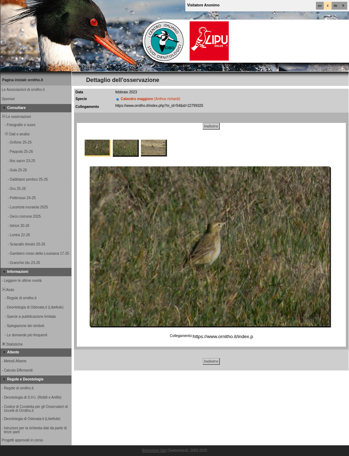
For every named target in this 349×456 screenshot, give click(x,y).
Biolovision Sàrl (154, 450)
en (320, 5)
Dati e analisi (15, 134)
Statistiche (12, 344)
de (335, 5)
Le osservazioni (16, 117)
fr (343, 5)
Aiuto (7, 290)
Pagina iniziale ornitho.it (22, 80)
